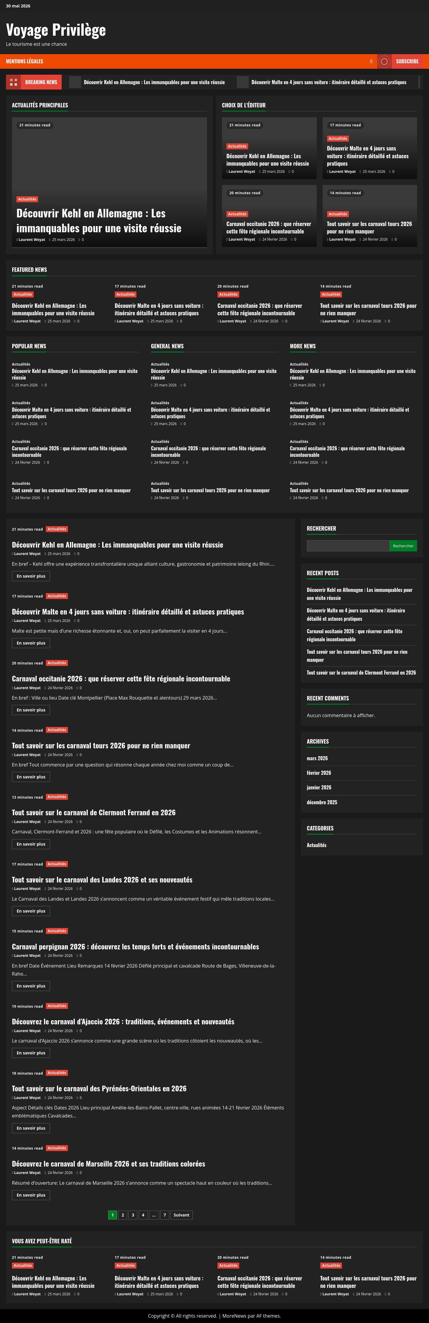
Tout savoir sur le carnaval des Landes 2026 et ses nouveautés (102, 879)
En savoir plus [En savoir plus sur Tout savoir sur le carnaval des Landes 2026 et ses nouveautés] (33, 912)
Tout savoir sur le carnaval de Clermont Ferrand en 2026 (94, 812)
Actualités (27, 199)
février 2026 (319, 772)
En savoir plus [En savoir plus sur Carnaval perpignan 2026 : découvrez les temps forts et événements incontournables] (33, 987)
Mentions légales (24, 61)
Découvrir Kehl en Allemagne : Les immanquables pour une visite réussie (147, 82)
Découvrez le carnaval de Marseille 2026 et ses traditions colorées (108, 1163)
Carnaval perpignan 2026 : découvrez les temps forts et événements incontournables (135, 946)
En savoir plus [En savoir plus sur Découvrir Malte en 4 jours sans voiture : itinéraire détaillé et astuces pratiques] (33, 644)
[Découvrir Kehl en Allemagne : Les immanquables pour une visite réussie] (109, 182)
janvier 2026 (319, 787)
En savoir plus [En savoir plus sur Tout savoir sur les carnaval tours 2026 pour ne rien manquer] (33, 778)
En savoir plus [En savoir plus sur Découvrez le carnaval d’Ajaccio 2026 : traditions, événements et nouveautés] (33, 1054)
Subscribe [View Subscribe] (398, 61)
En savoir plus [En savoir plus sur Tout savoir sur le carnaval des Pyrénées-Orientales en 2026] (33, 1129)
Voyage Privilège (56, 29)
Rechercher (321, 528)
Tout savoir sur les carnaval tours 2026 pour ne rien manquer (369, 227)
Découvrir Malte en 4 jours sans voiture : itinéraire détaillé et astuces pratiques (321, 82)
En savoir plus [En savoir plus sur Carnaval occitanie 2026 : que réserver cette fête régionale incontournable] (33, 711)
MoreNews (234, 1316)
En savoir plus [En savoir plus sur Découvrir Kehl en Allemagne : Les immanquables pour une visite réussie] (33, 577)
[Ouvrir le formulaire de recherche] (371, 61)
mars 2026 (317, 758)
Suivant (181, 1215)
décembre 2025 (322, 802)
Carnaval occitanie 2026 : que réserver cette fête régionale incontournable (268, 227)
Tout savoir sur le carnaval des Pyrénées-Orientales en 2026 (99, 1088)
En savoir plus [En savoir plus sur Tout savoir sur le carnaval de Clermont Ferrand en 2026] (33, 845)
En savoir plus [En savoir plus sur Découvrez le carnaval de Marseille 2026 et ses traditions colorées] (33, 1196)
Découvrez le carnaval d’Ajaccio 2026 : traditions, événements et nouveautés (123, 1021)
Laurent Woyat (32, 239)
